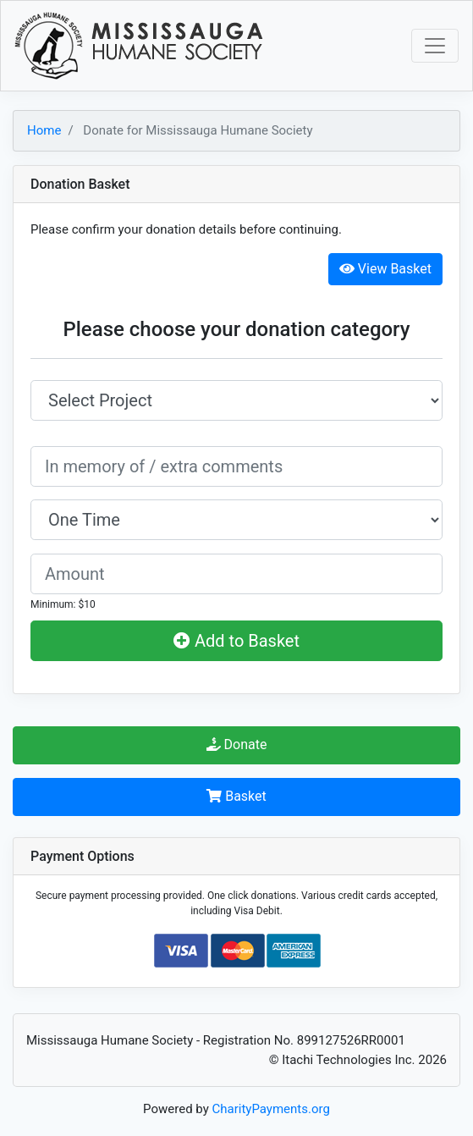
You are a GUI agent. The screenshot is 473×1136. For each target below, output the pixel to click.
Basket (236, 796)
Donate (236, 744)
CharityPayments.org (271, 1109)
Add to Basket (236, 641)
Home (44, 130)
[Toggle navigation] (435, 46)
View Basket (385, 269)
